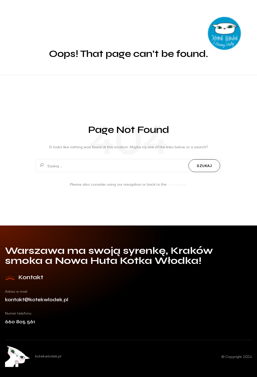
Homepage (177, 184)
